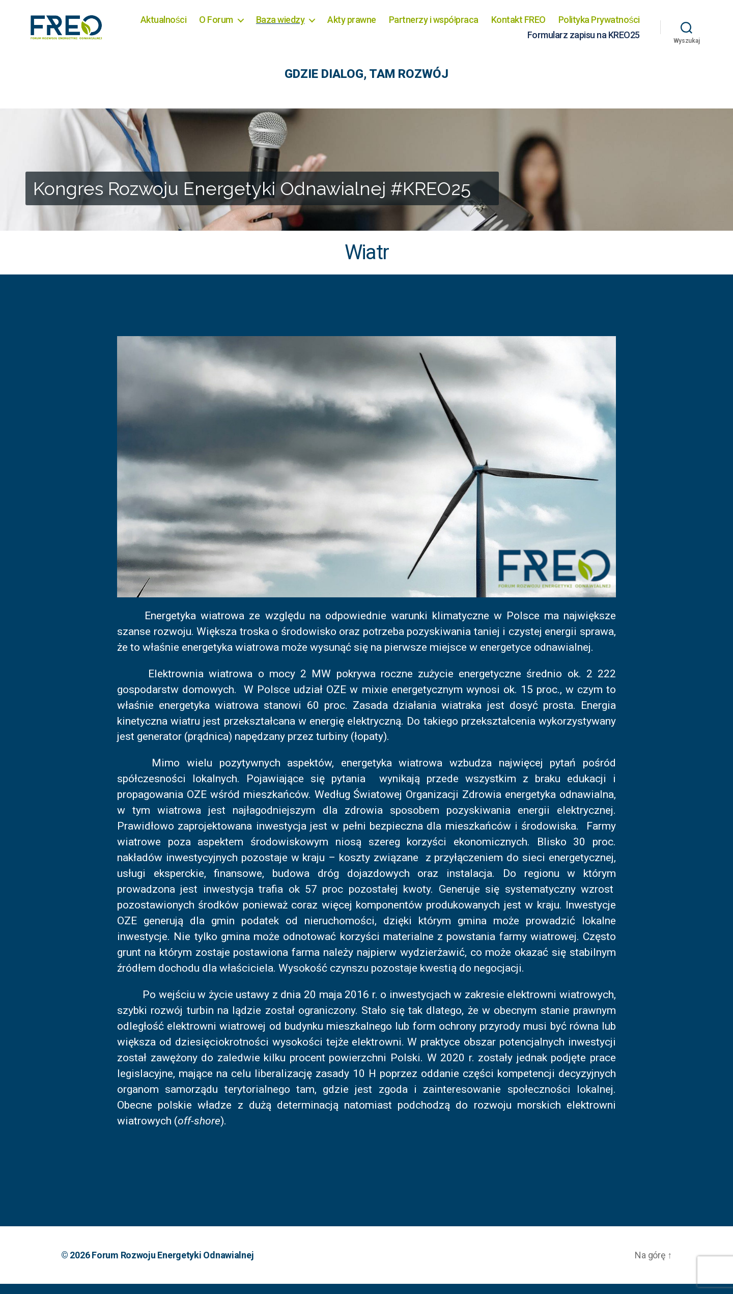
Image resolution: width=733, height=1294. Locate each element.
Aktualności (258, 24)
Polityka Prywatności (474, 39)
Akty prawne (445, 24)
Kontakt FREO (612, 24)
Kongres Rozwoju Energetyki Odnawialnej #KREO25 (252, 198)
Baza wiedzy (374, 24)
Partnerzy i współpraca (528, 24)
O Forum (310, 24)
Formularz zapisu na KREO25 (583, 39)
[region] (366, 180)
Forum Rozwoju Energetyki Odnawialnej (172, 1265)
